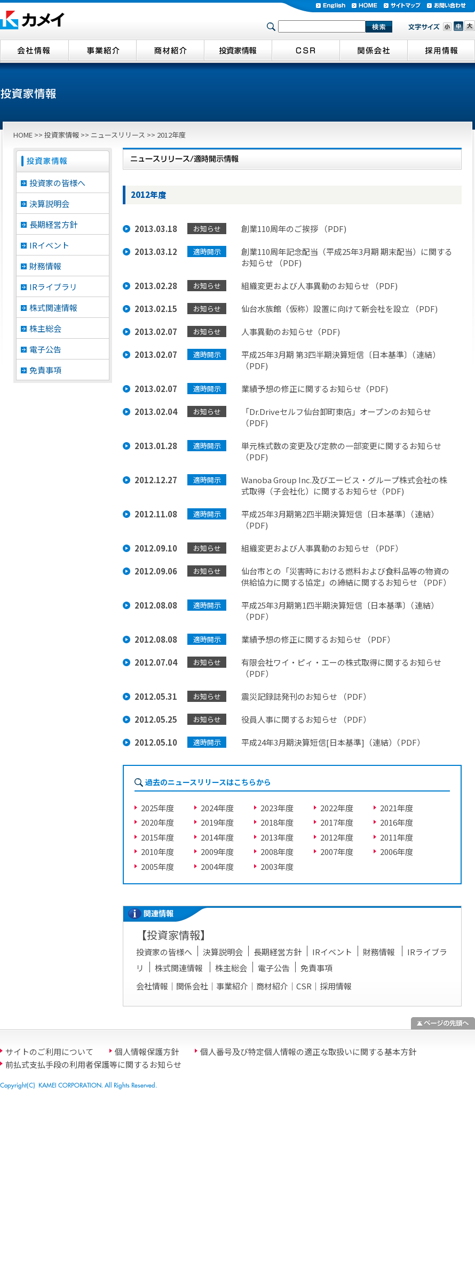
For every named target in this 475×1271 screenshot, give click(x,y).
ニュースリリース (118, 135)
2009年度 (217, 851)
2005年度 (157, 866)
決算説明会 (49, 203)
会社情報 (152, 986)
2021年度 (396, 807)
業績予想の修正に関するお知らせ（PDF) (314, 388)
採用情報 (336, 986)
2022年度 (336, 807)
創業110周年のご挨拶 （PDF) (293, 228)
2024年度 (217, 807)
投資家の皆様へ (57, 182)
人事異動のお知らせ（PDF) (290, 331)
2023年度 (277, 807)
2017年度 (336, 822)
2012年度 (336, 837)
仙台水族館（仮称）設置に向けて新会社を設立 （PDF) (339, 308)
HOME (23, 135)
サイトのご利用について (49, 1051)
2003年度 (277, 866)
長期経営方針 (53, 224)
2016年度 (396, 822)
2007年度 (336, 851)
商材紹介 (272, 986)
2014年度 (217, 837)
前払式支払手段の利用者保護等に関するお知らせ (93, 1064)
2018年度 (277, 822)
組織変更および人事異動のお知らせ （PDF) (319, 285)
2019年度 (217, 822)
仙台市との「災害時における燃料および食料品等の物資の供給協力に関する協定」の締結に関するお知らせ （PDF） (346, 576)
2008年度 (277, 851)
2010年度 (157, 851)
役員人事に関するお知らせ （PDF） (306, 719)
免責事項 (45, 369)
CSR (304, 986)
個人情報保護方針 (147, 1051)
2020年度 (157, 822)
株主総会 (45, 328)
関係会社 (192, 986)
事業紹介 (232, 986)
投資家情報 (61, 135)
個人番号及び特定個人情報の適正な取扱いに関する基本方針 (308, 1051)
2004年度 (217, 866)
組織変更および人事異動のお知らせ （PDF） (322, 548)
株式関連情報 (53, 307)
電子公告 (45, 349)
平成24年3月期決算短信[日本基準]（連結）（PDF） (333, 742)
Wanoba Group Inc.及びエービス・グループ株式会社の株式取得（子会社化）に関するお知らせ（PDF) (344, 485)
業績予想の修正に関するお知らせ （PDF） (318, 639)
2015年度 (157, 837)
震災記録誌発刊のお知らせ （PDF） (306, 696)
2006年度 (396, 851)
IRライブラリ (53, 286)
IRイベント (49, 245)
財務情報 (45, 265)
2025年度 (157, 807)
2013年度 (277, 837)
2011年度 (396, 837)
